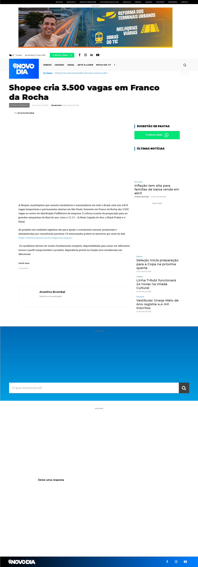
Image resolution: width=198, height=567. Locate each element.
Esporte (139, 257)
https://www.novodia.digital (50, 296)
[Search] (184, 388)
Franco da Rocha (19, 105)
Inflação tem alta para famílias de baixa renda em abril (81, 73)
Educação (140, 297)
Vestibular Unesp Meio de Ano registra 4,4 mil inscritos (157, 304)
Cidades (139, 276)
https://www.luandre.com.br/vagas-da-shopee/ (45, 238)
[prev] (182, 73)
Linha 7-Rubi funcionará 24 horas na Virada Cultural (156, 284)
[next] (187, 73)
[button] (184, 65)
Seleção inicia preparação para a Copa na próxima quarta (157, 264)
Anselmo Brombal (26, 113)
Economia (138, 182)
